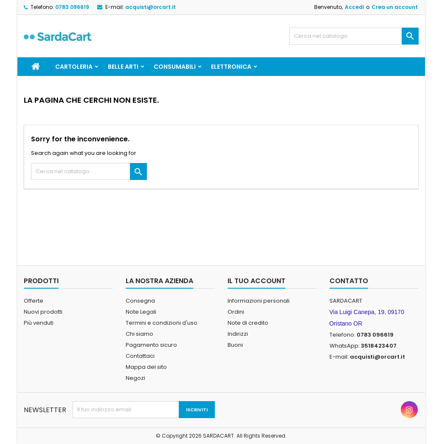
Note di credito (248, 323)
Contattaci (140, 356)
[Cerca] (354, 36)
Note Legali (141, 312)
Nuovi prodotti (43, 312)
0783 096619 (72, 7)
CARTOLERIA (74, 66)
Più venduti (38, 323)
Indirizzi (238, 334)
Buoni (235, 345)
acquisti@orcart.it (150, 7)
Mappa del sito (146, 367)
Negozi (135, 378)
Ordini (236, 312)
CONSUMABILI (175, 66)
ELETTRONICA (231, 66)
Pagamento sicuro (151, 345)
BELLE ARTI (123, 66)
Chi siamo (139, 334)
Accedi (354, 7)
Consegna (140, 301)
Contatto (348, 281)
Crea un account (395, 7)
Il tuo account (256, 281)
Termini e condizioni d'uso (161, 323)
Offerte (33, 301)
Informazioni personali (259, 301)
